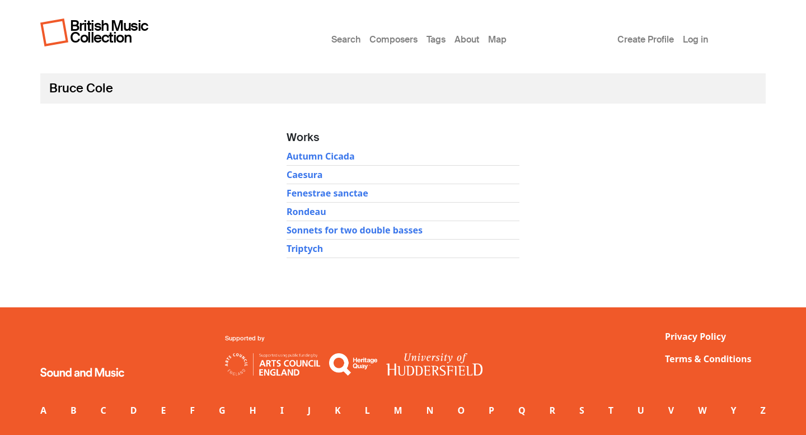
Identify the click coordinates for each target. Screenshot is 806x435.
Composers (393, 39)
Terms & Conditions (708, 359)
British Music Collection (109, 31)
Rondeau (306, 211)
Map (497, 39)
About (466, 39)
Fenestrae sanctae (327, 193)
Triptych (305, 248)
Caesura (304, 175)
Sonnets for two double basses (355, 230)
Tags (436, 39)
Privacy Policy (695, 336)
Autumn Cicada (321, 156)
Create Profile (645, 39)
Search (345, 39)
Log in (695, 39)
